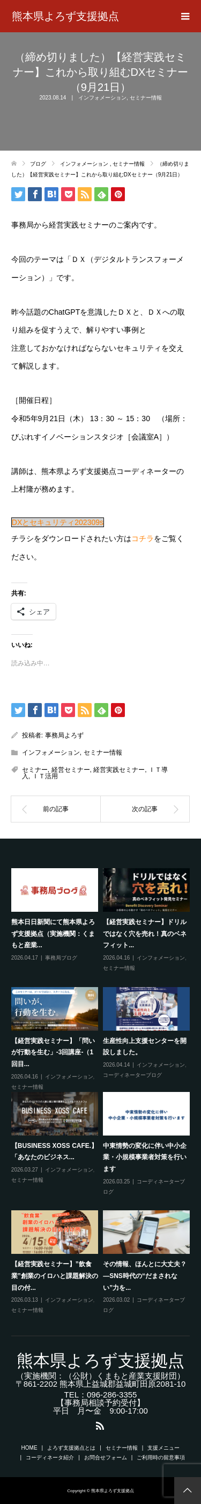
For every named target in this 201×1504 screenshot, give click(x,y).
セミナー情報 (146, 98)
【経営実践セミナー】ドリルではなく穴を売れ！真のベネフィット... (145, 933)
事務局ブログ (61, 958)
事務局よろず (64, 735)
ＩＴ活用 (45, 776)
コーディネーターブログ (132, 1075)
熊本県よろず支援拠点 (65, 16)
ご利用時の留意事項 (161, 1457)
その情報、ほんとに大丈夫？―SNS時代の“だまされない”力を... (145, 1275)
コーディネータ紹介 (50, 1457)
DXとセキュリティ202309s (57, 522)
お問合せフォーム (105, 1457)
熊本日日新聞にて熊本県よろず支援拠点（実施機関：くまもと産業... (53, 933)
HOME (29, 1448)
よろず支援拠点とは (71, 1448)
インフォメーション (102, 98)
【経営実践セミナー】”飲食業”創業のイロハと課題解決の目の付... (54, 1275)
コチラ (142, 538)
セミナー (35, 770)
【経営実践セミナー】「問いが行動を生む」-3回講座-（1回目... (53, 1052)
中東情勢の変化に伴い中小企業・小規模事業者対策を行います (145, 1157)
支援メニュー (163, 1448)
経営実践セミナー (119, 770)
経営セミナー (70, 770)
